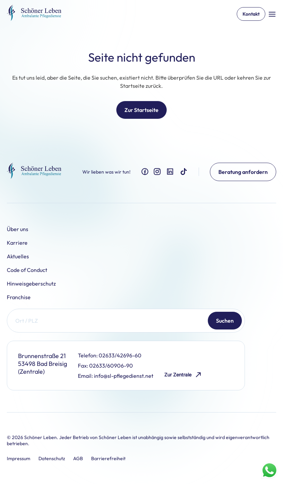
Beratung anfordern (243, 171)
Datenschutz (51, 458)
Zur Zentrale (183, 375)
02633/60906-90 (111, 365)
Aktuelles (18, 256)
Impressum (18, 458)
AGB (78, 458)
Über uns (17, 229)
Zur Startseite (141, 110)
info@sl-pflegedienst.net (123, 375)
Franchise (19, 297)
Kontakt (251, 14)
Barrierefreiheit (108, 458)
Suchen (225, 320)
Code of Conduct (27, 270)
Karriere (17, 242)
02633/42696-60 (120, 355)
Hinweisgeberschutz (31, 283)
